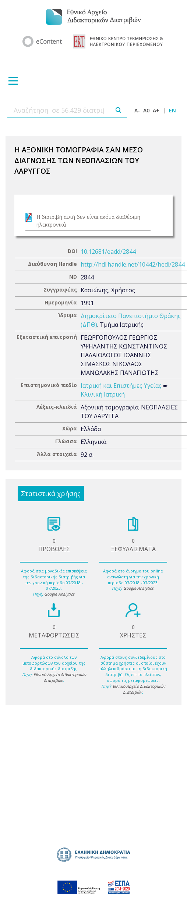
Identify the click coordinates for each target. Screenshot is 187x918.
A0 (146, 110)
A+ (156, 110)
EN (172, 110)
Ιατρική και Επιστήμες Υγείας (121, 386)
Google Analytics (59, 594)
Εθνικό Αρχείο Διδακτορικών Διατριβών (59, 677)
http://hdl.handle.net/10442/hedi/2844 (133, 264)
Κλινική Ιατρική (103, 394)
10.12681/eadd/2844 (108, 251)
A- (137, 110)
